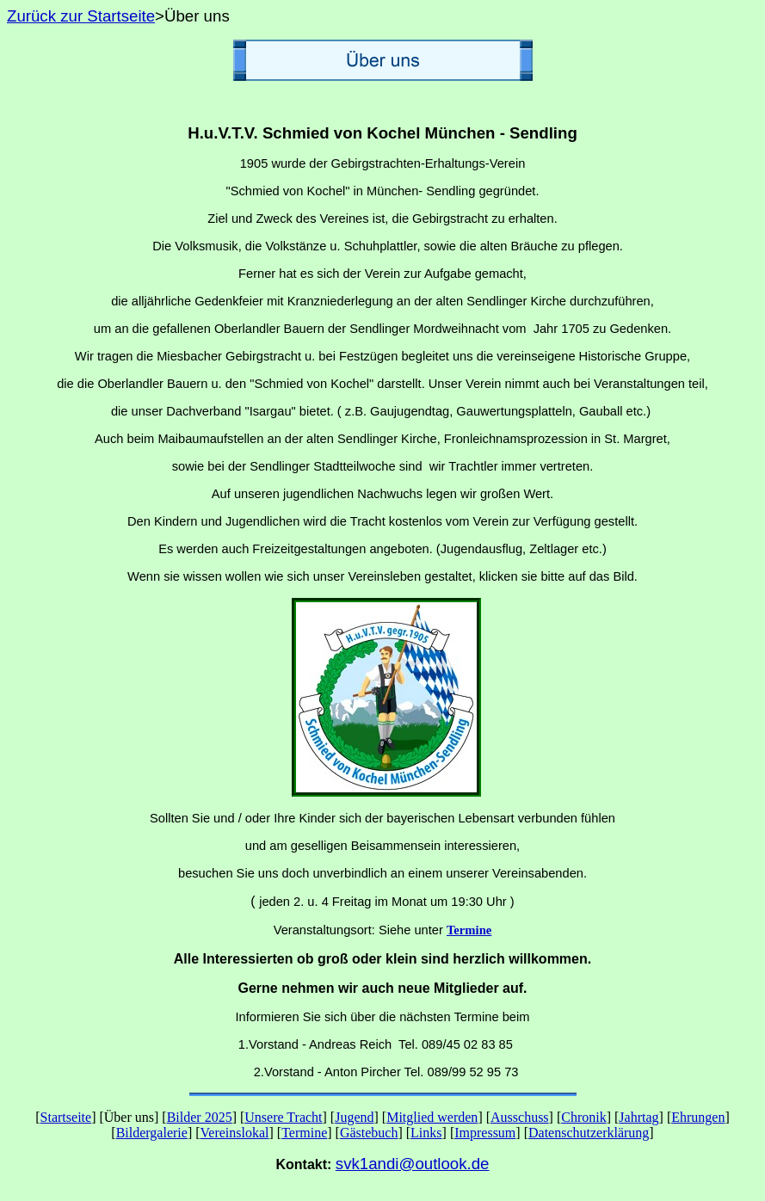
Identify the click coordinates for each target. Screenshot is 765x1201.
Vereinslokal (235, 1132)
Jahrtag (638, 1117)
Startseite (66, 1117)
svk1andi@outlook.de (413, 1164)
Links (425, 1132)
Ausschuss (519, 1117)
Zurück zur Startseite (81, 16)
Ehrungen (698, 1117)
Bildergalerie (152, 1132)
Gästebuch (369, 1132)
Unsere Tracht (283, 1117)
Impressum (484, 1132)
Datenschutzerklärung (588, 1132)
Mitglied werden (432, 1117)
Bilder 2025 (199, 1117)
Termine (304, 1132)
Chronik (583, 1117)
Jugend (354, 1117)
